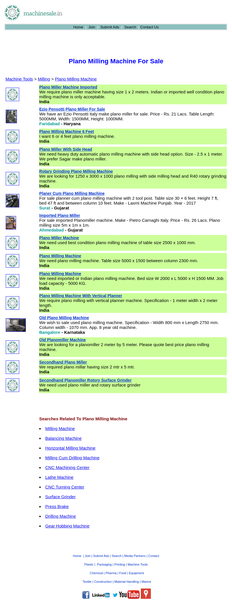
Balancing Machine (63, 438)
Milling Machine (60, 428)
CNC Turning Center (64, 486)
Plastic (88, 564)
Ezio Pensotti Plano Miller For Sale (72, 109)
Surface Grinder (60, 496)
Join (91, 27)
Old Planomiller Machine (62, 340)
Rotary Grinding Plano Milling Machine (76, 171)
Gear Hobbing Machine (67, 525)
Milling (44, 78)
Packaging (104, 564)
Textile (87, 581)
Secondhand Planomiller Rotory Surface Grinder (85, 380)
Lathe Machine (59, 477)
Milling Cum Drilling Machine (72, 457)
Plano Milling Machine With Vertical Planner (80, 295)
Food (122, 573)
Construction (103, 581)
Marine (146, 581)
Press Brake (57, 506)
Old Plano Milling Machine (64, 317)
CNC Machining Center (67, 467)
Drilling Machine (60, 516)
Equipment (136, 573)
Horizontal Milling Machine (70, 448)
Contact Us (149, 27)
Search (130, 27)
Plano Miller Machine (59, 238)
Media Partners (135, 556)
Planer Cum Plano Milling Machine (72, 193)
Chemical (96, 573)
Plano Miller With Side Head (65, 149)
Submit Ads (109, 27)
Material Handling (126, 581)
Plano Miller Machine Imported (68, 87)
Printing (119, 564)
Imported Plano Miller (59, 215)
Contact (153, 556)
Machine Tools (19, 78)
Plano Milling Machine (76, 78)
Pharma (111, 573)
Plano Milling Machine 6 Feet (66, 131)
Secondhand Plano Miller (63, 362)
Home (78, 27)
